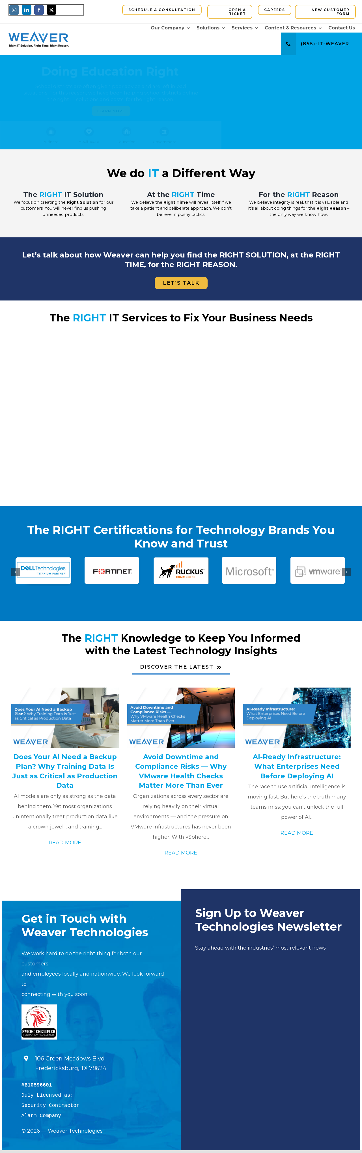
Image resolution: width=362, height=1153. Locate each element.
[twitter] (51, 10)
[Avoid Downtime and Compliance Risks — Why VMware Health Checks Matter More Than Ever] (181, 718)
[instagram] (14, 10)
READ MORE (65, 842)
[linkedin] (26, 10)
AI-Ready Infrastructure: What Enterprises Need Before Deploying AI (297, 766)
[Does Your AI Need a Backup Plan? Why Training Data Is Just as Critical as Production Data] (65, 718)
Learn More (111, 111)
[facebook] (39, 10)
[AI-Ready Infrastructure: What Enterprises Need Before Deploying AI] (297, 718)
